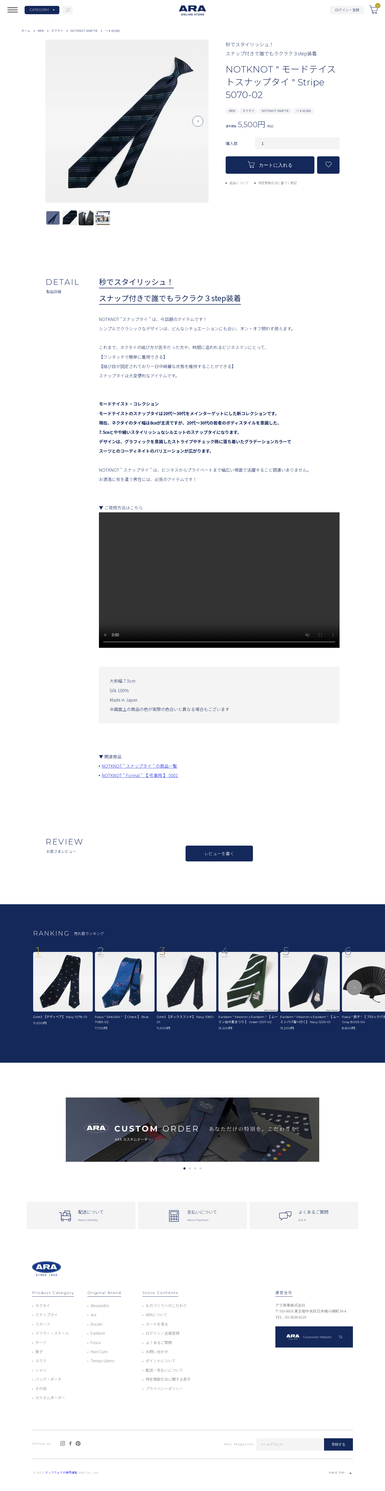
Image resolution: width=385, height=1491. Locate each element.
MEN (41, 30)
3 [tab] (195, 1168)
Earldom (98, 1333)
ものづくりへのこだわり (166, 1305)
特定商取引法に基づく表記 (277, 182)
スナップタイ (46, 1314)
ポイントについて (161, 1360)
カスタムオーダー (50, 1397)
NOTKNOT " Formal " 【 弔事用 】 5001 (140, 775)
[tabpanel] (192, 1130)
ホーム (25, 30)
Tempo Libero (102, 1360)
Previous (56, 125)
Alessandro (100, 1305)
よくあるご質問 (159, 1342)
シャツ (41, 1370)
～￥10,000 (112, 30)
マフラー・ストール (52, 1333)
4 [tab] (200, 1168)
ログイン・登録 (347, 9)
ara (93, 1314)
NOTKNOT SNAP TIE (84, 30)
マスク (41, 1360)
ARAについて (156, 1314)
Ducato (97, 1324)
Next (197, 125)
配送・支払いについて (164, 1370)
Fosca (96, 1342)
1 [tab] (184, 1168)
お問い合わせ (157, 1351)
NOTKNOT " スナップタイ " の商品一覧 (139, 766)
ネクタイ (57, 30)
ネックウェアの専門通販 (61, 1472)
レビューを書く (219, 853)
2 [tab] (190, 1168)
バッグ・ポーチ (48, 1379)
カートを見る (157, 1324)
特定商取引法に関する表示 (168, 1379)
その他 (41, 1388)
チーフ (40, 1342)
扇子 (39, 1351)
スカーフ (42, 1324)
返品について (239, 182)
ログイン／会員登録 (162, 1333)
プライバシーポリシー (164, 1388)
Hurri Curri (99, 1351)
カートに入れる (270, 164)
